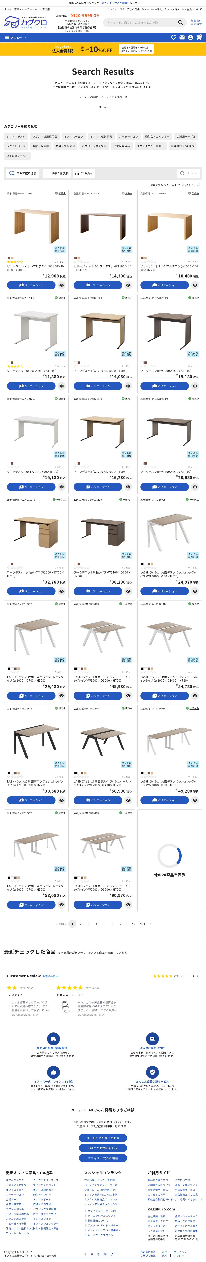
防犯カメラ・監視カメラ (20, 1229)
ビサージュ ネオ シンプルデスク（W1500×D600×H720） (169, 268)
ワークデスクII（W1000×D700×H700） (166, 371)
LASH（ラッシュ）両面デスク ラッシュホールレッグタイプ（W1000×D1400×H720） (169, 679)
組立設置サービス (185, 1190)
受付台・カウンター (157, 137)
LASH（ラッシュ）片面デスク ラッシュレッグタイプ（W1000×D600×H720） (168, 575)
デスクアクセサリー (17, 1185)
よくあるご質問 (157, 1195)
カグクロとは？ (116, 9)
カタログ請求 (171, 9)
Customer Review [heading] (24, 976)
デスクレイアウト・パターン (104, 1226)
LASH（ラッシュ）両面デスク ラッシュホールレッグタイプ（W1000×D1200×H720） (102, 679)
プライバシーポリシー (181, 1254)
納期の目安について (159, 1185)
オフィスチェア (73, 137)
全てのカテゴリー (17, 156)
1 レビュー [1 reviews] (60, 262)
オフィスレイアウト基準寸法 (104, 1231)
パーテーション (129, 137)
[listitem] (37, 1002)
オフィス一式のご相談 (114, 3)
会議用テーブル (186, 137)
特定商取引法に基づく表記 (148, 1254)
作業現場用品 (122, 146)
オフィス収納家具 (101, 137)
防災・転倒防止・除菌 (46, 1229)
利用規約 (164, 1254)
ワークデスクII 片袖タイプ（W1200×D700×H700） (35, 575)
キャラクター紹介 (158, 1226)
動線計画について (98, 1221)
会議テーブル (13, 1200)
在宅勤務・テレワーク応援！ (100, 1181)
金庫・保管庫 (41, 146)
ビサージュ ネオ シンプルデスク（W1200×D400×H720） (36, 268)
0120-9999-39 (84, 15)
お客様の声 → (51, 976)
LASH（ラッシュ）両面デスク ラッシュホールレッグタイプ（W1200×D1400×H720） (102, 783)
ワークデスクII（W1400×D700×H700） (166, 472)
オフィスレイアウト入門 (102, 1211)
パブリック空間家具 (94, 146)
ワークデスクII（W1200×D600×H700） (33, 472)
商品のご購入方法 (158, 1181)
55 (133, 924)
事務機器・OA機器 (183, 146)
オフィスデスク (16, 137)
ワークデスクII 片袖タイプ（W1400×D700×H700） (102, 575)
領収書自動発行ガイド (160, 1200)
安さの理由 (133, 9)
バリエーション (31, 285)
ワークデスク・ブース (46, 1181)
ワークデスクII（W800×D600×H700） (32, 371)
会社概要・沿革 (157, 1217)
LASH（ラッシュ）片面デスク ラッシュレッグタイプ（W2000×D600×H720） (168, 783)
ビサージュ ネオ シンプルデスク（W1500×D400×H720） (103, 268)
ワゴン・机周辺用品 (45, 137)
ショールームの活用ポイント (100, 1190)
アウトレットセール (17, 1234)
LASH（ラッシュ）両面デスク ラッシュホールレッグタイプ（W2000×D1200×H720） (102, 888)
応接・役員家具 (65, 146)
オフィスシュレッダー (46, 1224)
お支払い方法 (182, 1181)
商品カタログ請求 (185, 1222)
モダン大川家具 (15, 1210)
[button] (193, 976)
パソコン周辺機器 (16, 1219)
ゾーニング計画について (102, 1216)
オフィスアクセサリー (151, 146)
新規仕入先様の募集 (186, 1231)
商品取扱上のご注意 (186, 1195)
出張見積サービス (158, 1190)
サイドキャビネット (44, 1185)
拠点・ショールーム (186, 1217)
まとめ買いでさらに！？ (189, 1200)
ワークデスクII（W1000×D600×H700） (100, 371)
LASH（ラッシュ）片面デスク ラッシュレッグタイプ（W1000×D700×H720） (35, 679)
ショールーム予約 (152, 9)
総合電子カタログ (158, 1222)
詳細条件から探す (196, 22)
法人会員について (191, 9)
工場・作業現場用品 (17, 1214)
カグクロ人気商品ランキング (100, 1200)
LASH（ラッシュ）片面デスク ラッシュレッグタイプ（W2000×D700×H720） (35, 888)
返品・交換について (186, 1185)
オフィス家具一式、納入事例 (100, 1195)
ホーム (103, 107)
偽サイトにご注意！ (186, 1226)
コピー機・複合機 (16, 1224)
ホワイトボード (16, 146)
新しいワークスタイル (100, 1236)
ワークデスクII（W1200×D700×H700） (100, 472)
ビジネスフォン (42, 1219)
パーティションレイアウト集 (100, 1185)
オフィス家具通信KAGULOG (100, 1205)
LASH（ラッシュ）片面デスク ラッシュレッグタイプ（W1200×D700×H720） (35, 783)
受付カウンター (42, 1195)
